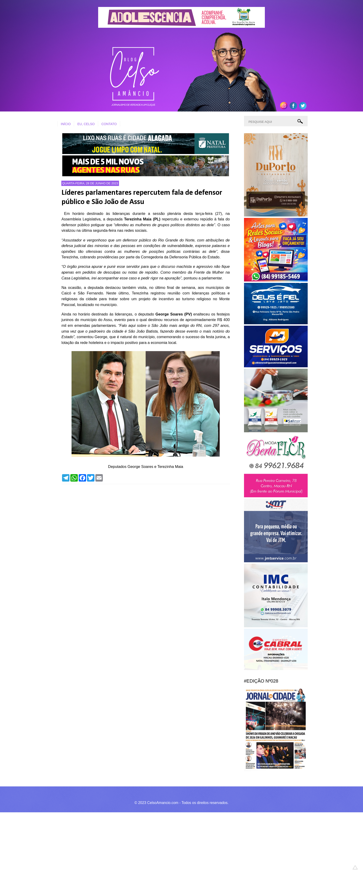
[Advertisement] (139, 844)
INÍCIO (66, 124)
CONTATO (109, 124)
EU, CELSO (86, 124)
